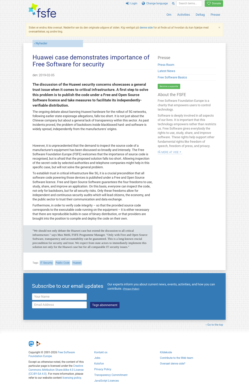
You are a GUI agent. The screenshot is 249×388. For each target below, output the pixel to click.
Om (169, 14)
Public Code (63, 262)
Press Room (166, 65)
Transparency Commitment (110, 375)
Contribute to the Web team (176, 357)
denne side (146, 27)
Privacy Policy (102, 369)
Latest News (166, 71)
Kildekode (166, 352)
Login (131, 3)
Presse (215, 14)
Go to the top (215, 324)
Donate (214, 3)
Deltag (200, 14)
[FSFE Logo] (42, 10)
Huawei (77, 262)
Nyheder (41, 43)
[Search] (173, 4)
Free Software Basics (172, 77)
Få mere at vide (168, 152)
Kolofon (99, 363)
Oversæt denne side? (172, 363)
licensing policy (71, 377)
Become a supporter (169, 86)
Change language (155, 3)
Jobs (97, 357)
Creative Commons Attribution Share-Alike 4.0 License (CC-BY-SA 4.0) (56, 369)
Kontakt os (100, 352)
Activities (183, 14)
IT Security (46, 262)
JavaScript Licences (106, 380)
